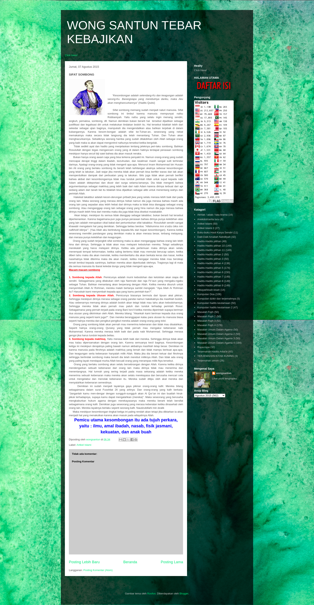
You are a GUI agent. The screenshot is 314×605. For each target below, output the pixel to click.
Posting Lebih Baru (84, 562)
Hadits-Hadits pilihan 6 (210, 272)
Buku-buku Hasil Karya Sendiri (214, 232)
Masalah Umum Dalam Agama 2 (216, 333)
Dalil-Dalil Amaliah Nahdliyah (213, 236)
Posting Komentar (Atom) (98, 570)
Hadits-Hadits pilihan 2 (210, 254)
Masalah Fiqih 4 (206, 325)
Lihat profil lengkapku (224, 378)
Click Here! (71, 55)
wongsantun (223, 373)
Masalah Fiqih (205, 311)
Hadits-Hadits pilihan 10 (211, 245)
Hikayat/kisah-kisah (208, 289)
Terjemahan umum (208, 360)
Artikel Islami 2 (205, 228)
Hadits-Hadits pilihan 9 (210, 285)
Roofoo (151, 593)
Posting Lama (172, 562)
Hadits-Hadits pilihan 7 (210, 276)
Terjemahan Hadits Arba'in (212, 351)
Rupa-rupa (203, 347)
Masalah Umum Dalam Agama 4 (216, 342)
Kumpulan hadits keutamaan (213, 303)
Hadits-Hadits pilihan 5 (210, 267)
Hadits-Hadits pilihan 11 (211, 250)
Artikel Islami (83, 444)
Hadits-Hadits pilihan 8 (210, 281)
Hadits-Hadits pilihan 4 (210, 263)
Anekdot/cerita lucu (208, 219)
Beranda (130, 562)
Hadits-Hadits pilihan (209, 241)
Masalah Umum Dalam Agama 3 (216, 338)
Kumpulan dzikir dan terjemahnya (216, 298)
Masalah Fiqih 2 (206, 316)
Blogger (183, 593)
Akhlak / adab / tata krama (212, 214)
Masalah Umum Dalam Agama (214, 329)
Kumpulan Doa (205, 294)
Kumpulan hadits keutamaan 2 (214, 307)
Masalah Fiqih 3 (206, 320)
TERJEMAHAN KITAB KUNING (215, 355)
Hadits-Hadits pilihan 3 (210, 258)
